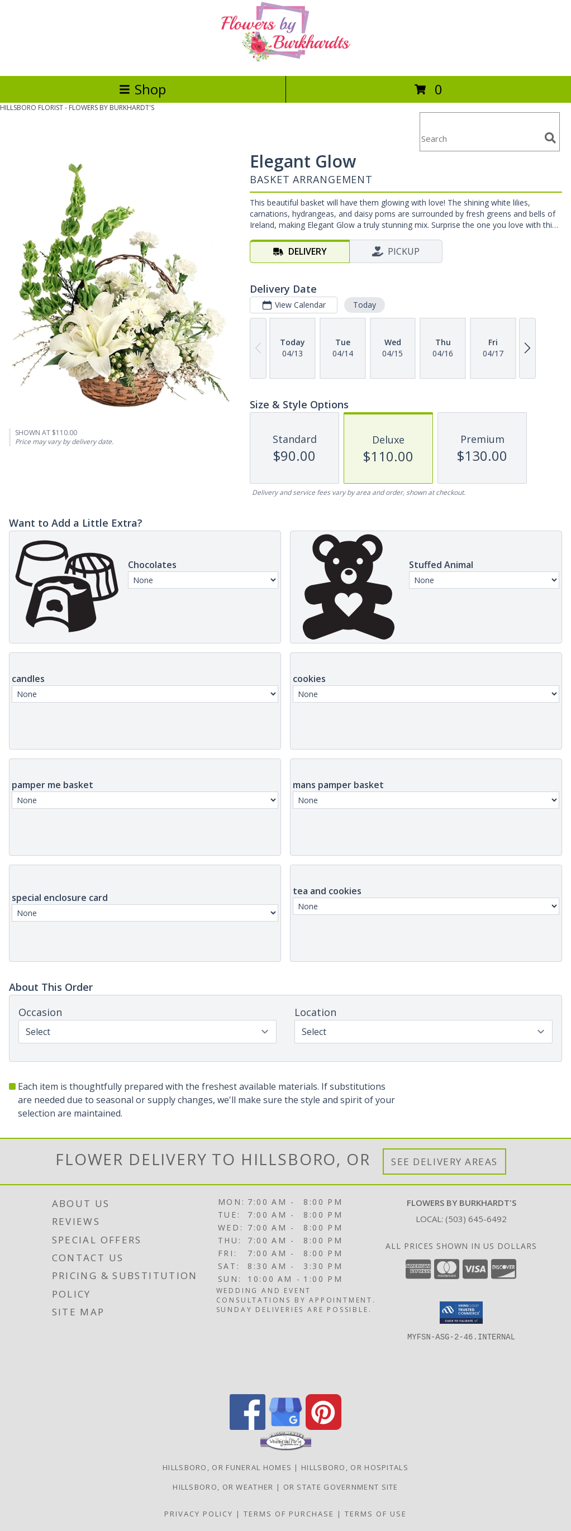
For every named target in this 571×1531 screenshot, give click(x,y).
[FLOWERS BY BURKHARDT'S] (285, 59)
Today (364, 304)
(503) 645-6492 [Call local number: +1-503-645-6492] (476, 1218)
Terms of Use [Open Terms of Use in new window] (376, 1514)
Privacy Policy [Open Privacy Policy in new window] (198, 1514)
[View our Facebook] (247, 1427)
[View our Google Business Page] (285, 1427)
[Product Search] (480, 139)
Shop (142, 89)
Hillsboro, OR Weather (223, 1487)
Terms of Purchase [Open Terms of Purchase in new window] (289, 1514)
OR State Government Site (340, 1487)
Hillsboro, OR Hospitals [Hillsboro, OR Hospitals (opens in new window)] (354, 1467)
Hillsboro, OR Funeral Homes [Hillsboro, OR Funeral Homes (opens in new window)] (227, 1467)
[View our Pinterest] (323, 1427)
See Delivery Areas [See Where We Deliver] (444, 1161)
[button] (461, 1312)
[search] (550, 138)
